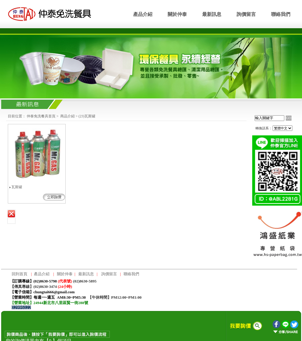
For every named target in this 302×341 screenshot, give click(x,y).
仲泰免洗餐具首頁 (41, 116)
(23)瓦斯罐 (87, 116)
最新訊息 (211, 14)
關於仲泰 (177, 14)
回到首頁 (19, 274)
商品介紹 (67, 116)
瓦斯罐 (16, 187)
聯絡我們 (280, 14)
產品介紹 (142, 14)
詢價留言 (246, 14)
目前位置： (17, 116)
